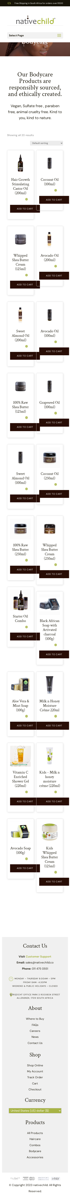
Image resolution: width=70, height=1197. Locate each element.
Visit (35, 956)
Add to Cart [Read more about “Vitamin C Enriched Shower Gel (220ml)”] (25, 801)
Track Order (35, 1077)
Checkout (35, 1089)
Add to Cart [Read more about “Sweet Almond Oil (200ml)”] (25, 355)
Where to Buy (35, 1019)
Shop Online (35, 1065)
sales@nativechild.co (40, 962)
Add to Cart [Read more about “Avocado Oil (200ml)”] (54, 275)
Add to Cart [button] (25, 208)
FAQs (35, 1025)
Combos (35, 1145)
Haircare (35, 1139)
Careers (35, 1031)
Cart (35, 1083)
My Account (35, 1071)
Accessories (35, 1157)
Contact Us (35, 1043)
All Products (35, 1133)
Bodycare (35, 1151)
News (35, 1037)
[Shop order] (46, 143)
